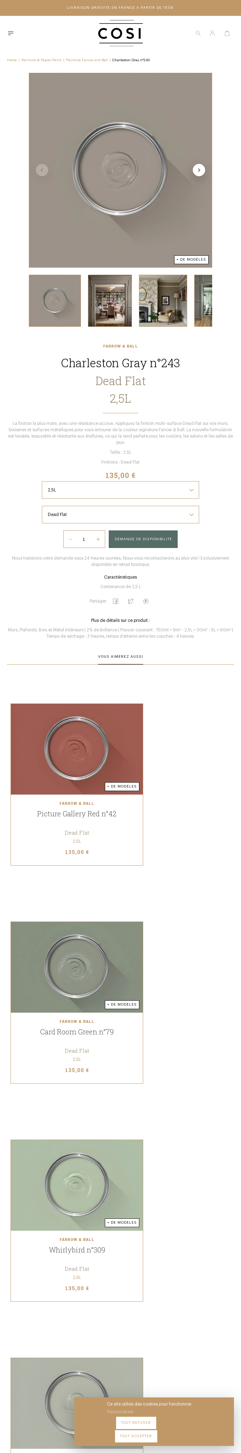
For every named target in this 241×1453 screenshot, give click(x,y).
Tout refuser (167, 1431)
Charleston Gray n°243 (131, 58)
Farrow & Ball (120, 365)
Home (12, 58)
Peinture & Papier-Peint (41, 58)
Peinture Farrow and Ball (87, 58)
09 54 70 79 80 (84, 1384)
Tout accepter (210, 1431)
